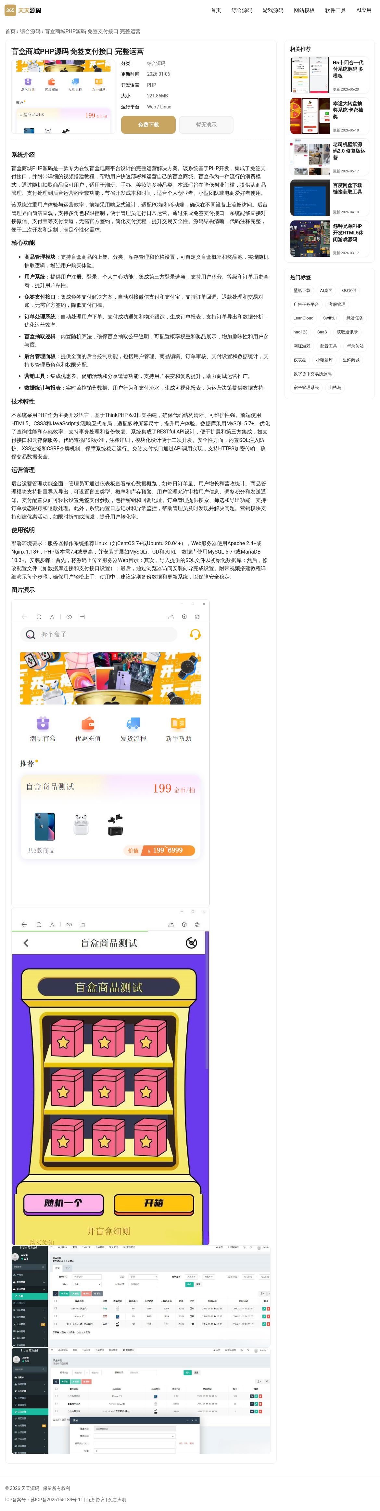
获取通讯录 (347, 332)
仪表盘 (300, 359)
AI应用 (364, 10)
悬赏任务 (355, 318)
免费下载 (148, 125)
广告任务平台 (306, 304)
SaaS (322, 332)
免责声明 (117, 1499)
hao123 (301, 332)
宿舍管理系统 (306, 387)
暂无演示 (206, 125)
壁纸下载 (302, 290)
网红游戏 (302, 345)
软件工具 (335, 10)
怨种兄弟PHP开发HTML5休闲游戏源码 (348, 233)
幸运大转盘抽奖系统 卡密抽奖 (348, 110)
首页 (216, 10)
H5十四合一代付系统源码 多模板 (348, 69)
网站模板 (304, 10)
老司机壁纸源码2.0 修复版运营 (349, 151)
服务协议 (95, 1499)
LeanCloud (304, 318)
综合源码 (242, 10)
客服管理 (337, 304)
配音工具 (328, 345)
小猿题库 (324, 359)
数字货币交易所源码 (313, 373)
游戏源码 (273, 10)
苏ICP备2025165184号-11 (57, 1499)
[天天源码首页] (23, 10)
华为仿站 (355, 345)
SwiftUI (329, 318)
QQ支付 (349, 290)
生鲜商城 (351, 359)
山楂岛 (335, 387)
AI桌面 (326, 290)
